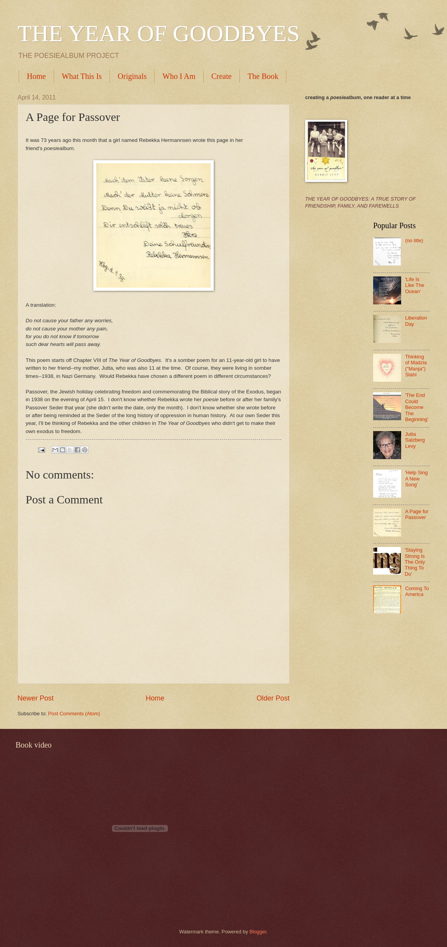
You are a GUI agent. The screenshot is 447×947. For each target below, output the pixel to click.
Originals (132, 76)
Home (36, 76)
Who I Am (178, 76)
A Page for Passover (416, 514)
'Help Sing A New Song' (416, 478)
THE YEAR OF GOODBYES (158, 33)
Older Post (273, 698)
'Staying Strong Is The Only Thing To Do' (415, 562)
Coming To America (417, 591)
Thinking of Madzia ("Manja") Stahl (416, 365)
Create (221, 76)
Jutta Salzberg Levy (415, 440)
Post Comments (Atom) (74, 713)
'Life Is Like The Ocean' (414, 285)
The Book (263, 76)
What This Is (82, 76)
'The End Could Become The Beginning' (416, 407)
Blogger (258, 932)
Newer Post (35, 698)
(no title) (414, 240)
